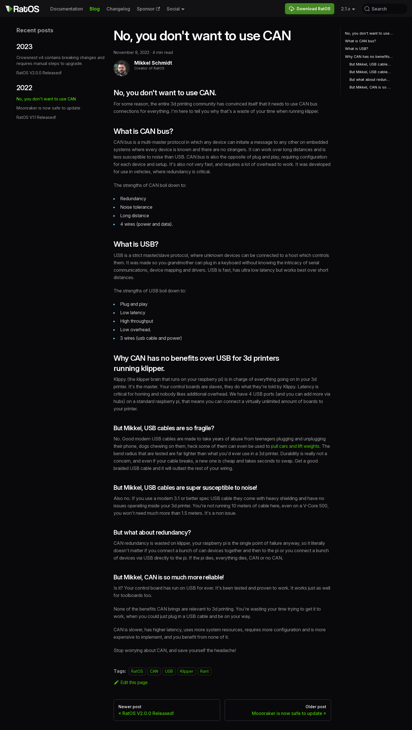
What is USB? (356, 49)
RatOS (137, 671)
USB (169, 671)
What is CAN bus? (360, 41)
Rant (204, 671)
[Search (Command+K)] (384, 9)
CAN (154, 671)
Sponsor (148, 9)
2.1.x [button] (345, 9)
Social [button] (173, 9)
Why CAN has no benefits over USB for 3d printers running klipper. (369, 56)
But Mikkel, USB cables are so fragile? (370, 64)
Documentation (66, 9)
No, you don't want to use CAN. (369, 33)
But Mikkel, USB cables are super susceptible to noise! (370, 72)
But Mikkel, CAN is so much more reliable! (370, 87)
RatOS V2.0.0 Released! (39, 72)
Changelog (118, 9)
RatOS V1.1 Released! (36, 117)
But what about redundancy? (370, 79)
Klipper (186, 671)
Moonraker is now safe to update (48, 108)
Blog (95, 9)
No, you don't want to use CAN (46, 98)
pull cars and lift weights (295, 446)
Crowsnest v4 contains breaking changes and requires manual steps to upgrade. (60, 60)
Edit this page (131, 682)
